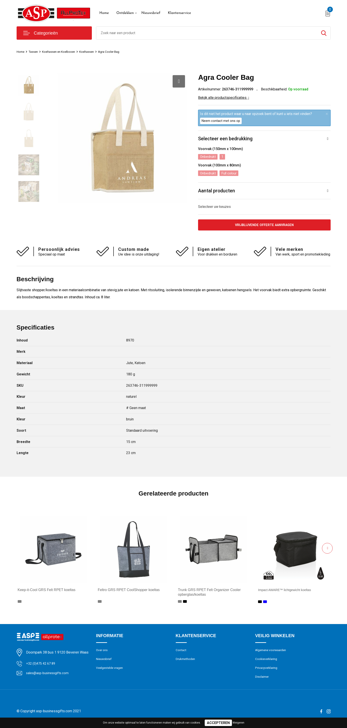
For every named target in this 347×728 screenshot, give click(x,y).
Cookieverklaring (267, 662)
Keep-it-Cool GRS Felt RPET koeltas (46, 591)
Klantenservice (179, 13)
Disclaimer (262, 681)
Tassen (35, 52)
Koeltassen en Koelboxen (62, 52)
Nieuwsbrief (150, 13)
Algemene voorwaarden (272, 652)
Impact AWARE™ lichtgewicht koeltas (287, 591)
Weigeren (238, 722)
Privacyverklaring (267, 671)
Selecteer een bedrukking (225, 139)
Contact (181, 652)
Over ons (102, 652)
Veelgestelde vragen (110, 671)
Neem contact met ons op (221, 121)
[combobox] (206, 33)
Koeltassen (94, 52)
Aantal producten (217, 191)
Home (104, 13)
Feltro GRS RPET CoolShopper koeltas (129, 591)
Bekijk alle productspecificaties (223, 98)
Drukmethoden (186, 662)
